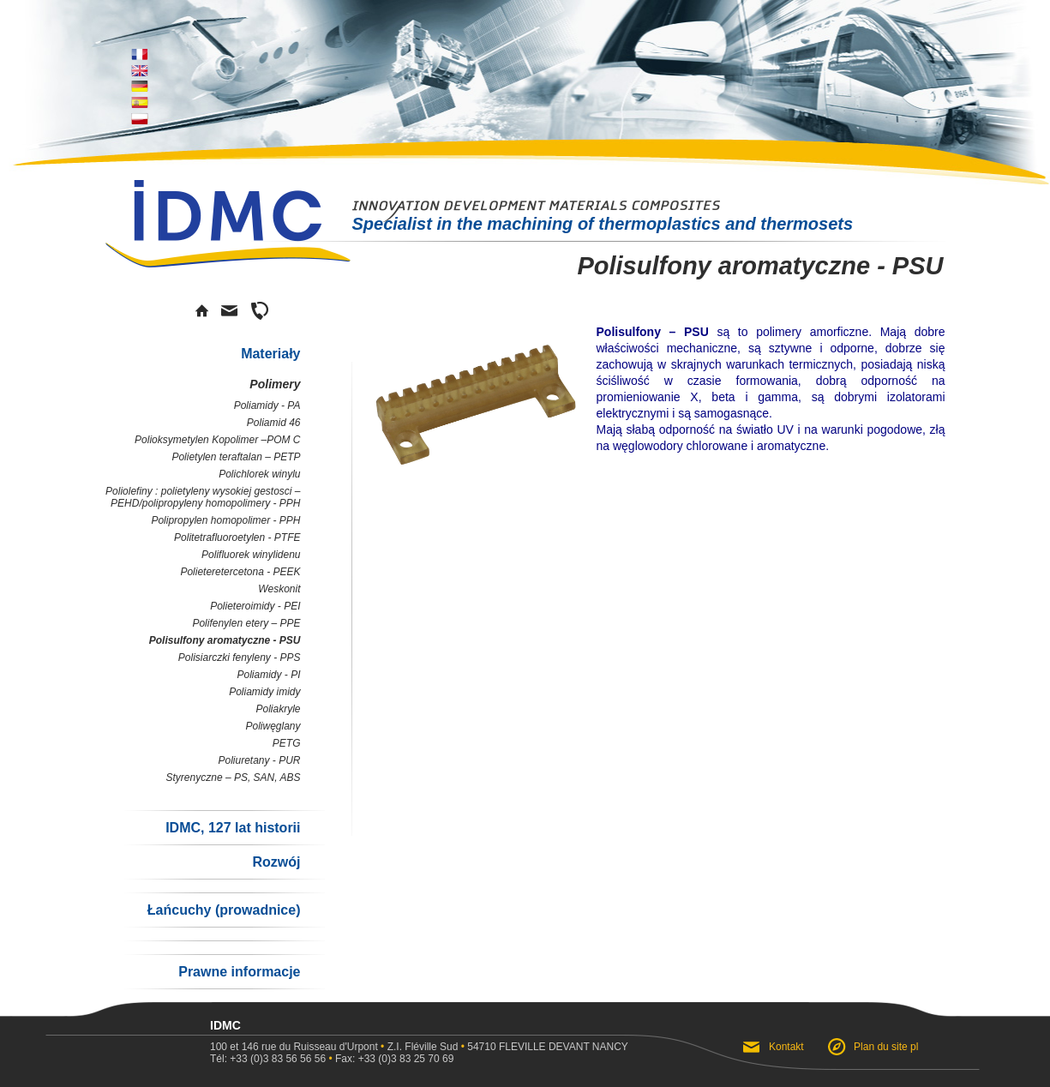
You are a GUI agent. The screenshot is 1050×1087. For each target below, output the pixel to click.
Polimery (274, 384)
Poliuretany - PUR (259, 760)
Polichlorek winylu (259, 474)
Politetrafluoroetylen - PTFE (237, 537)
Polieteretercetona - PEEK (240, 572)
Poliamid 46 (274, 423)
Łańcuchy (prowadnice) (224, 910)
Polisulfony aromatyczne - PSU (225, 640)
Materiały (270, 353)
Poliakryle (277, 709)
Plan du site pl (886, 1047)
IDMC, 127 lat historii (232, 827)
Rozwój (277, 862)
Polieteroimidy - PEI (255, 606)
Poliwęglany (272, 726)
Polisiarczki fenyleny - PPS (239, 658)
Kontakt (788, 1047)
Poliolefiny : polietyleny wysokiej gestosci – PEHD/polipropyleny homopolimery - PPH (202, 497)
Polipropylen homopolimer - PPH (225, 520)
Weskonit (279, 589)
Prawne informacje (239, 971)
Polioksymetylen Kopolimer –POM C (217, 440)
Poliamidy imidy (264, 692)
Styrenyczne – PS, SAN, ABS (233, 778)
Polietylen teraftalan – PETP (235, 457)
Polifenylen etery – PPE (246, 623)
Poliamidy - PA (267, 405)
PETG (287, 743)
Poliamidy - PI (268, 675)
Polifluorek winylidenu (250, 555)
